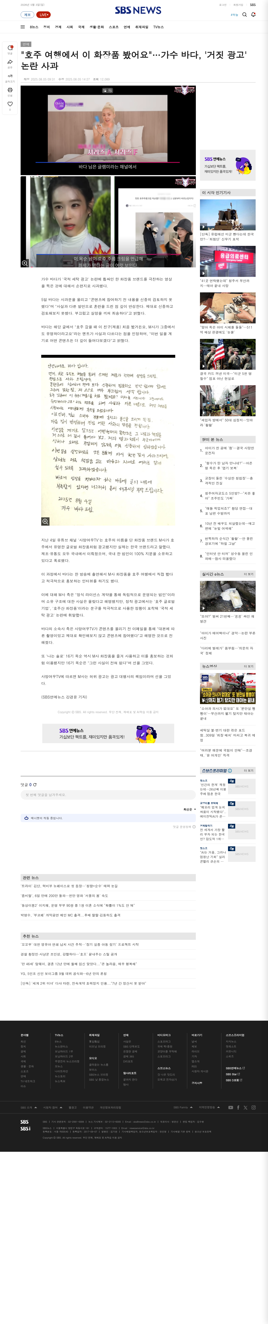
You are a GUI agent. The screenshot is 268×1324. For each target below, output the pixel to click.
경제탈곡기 (206, 825)
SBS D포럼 (234, 1079)
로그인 (223, 4)
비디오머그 (164, 1034)
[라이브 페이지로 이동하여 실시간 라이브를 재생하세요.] (43, 14)
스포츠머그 (164, 1041)
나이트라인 (61, 1071)
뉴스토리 (60, 1076)
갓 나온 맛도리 (166, 1074)
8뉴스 (34, 27)
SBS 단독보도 (131, 1046)
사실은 (127, 1041)
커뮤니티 (231, 1051)
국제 (81, 27)
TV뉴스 (158, 27)
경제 (58, 27)
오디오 (93, 1057)
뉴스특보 (60, 1081)
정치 (46, 27)
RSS (194, 1066)
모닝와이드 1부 (64, 1051)
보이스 (93, 1070)
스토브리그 (164, 1056)
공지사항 (197, 1083)
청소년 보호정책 (203, 1131)
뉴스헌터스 (61, 1046)
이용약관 (88, 1107)
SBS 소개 (29, 1107)
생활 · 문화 (27, 1066)
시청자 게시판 (200, 1071)
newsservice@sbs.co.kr (141, 1128)
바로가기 (197, 1034)
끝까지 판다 (130, 1079)
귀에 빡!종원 (165, 1046)
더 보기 (248, 573)
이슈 (23, 1086)
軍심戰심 (94, 1041)
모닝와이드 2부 (64, 1056)
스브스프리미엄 (235, 1034)
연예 (127, 27)
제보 (194, 1046)
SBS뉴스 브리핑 (98, 1074)
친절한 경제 (130, 1051)
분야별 (25, 1034)
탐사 (126, 1084)
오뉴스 (59, 1066)
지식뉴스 (231, 1041)
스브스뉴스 (164, 1067)
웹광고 (73, 1107)
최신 (23, 1041)
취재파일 (141, 27)
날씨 (194, 1041)
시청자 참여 (52, 1107)
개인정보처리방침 (110, 1107)
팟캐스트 (231, 1046)
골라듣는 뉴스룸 (98, 1065)
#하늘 (234, 15)
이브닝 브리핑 (97, 1046)
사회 (69, 27)
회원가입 (238, 4)
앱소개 (196, 1061)
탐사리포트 (129, 1072)
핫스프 (203, 780)
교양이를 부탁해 (209, 803)
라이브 (196, 1051)
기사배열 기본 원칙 (180, 1131)
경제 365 (128, 1056)
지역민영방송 (209, 1107)
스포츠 (114, 27)
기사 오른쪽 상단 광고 (227, 112)
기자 (194, 1056)
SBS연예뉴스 (235, 1067)
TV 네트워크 (28, 1081)
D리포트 (128, 1061)
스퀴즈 (230, 1056)
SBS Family (183, 1107)
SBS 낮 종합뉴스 (99, 1079)
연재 (126, 1034)
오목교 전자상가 (167, 1079)
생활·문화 (96, 27)
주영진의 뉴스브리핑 (67, 1061)
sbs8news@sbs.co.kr (144, 1121)
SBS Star (233, 1073)
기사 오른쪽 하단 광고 (227, 906)
